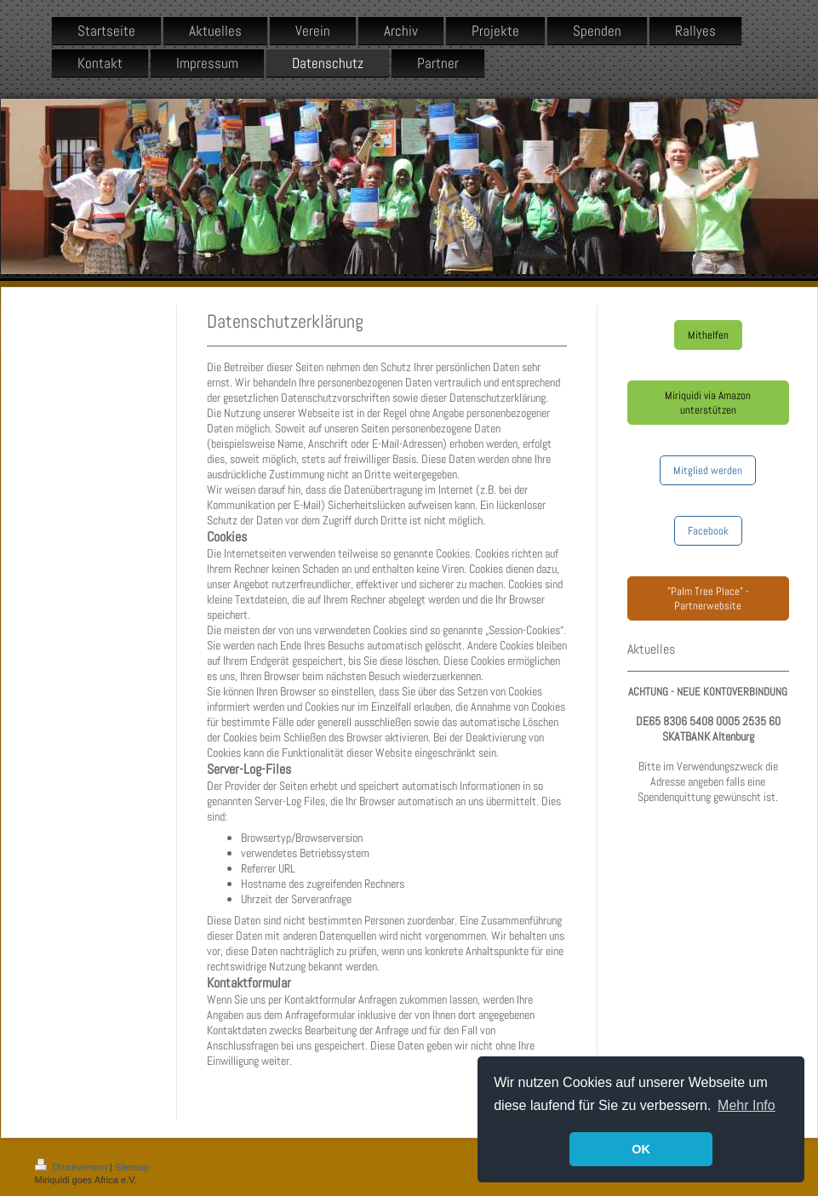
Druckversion (72, 1167)
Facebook (708, 531)
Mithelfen (708, 335)
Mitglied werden (707, 470)
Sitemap (132, 1167)
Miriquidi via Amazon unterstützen (708, 402)
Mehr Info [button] (746, 1105)
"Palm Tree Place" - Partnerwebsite (708, 598)
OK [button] (641, 1149)
